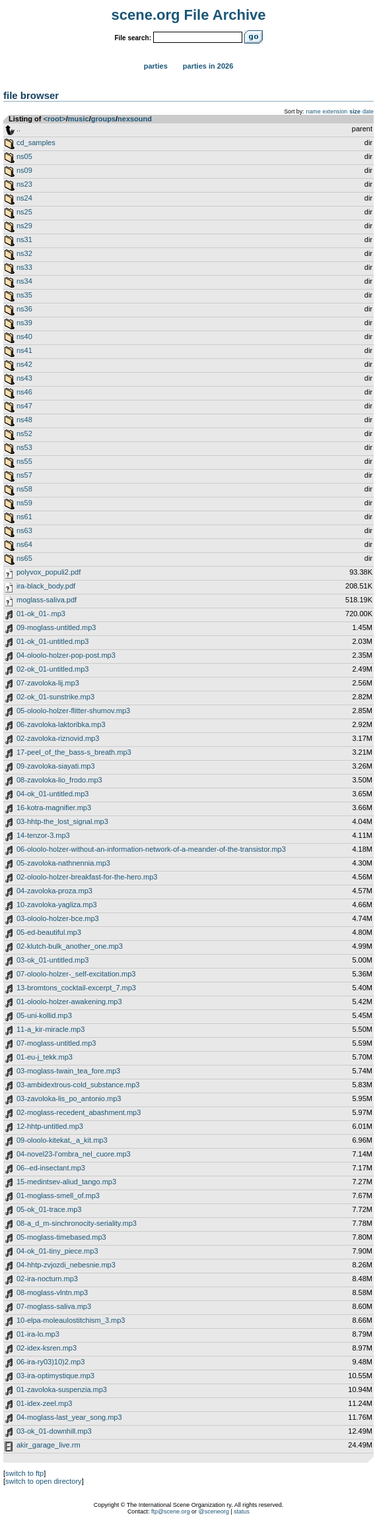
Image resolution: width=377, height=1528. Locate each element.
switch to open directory (43, 1481)
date (368, 111)
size (354, 111)
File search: (132, 38)
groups (103, 119)
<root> (55, 119)
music (78, 119)
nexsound (135, 119)
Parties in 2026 (208, 66)
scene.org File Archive (189, 15)
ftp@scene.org (170, 1511)
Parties (156, 66)
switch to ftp (24, 1473)
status (242, 1511)
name (313, 111)
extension (335, 111)
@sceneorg (214, 1511)
